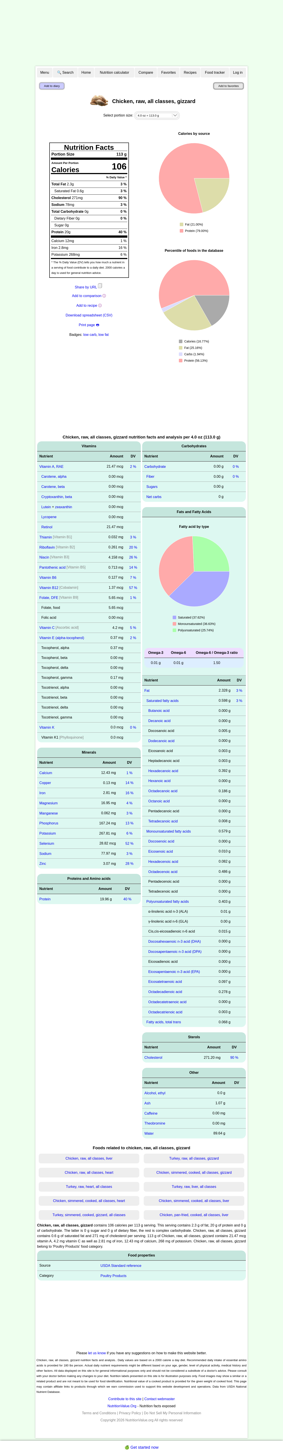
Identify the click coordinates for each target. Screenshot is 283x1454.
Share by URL (89, 287)
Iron (42, 793)
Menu (44, 72)
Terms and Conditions (99, 1413)
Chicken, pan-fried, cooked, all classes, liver (194, 1215)
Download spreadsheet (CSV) (89, 315)
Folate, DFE (48, 598)
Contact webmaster (159, 1399)
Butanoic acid (159, 711)
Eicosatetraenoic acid (165, 982)
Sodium (45, 853)
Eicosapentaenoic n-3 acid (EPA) (174, 971)
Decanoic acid (159, 721)
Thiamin (45, 537)
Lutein (46, 507)
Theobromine (154, 1123)
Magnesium (48, 803)
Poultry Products (113, 1275)
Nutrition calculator (114, 72)
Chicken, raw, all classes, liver (89, 1158)
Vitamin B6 (47, 577)
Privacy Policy (130, 1413)
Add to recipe (86, 305)
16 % (129, 793)
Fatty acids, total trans (163, 1022)
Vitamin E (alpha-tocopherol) (61, 638)
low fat (103, 335)
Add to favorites (228, 86)
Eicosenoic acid (160, 851)
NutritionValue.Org (121, 1406)
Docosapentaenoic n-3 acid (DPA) (175, 952)
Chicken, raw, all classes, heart (89, 1172)
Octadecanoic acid (163, 791)
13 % (129, 823)
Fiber (150, 476)
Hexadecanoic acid (163, 771)
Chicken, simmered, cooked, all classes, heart (89, 1201)
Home (86, 72)
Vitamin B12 (48, 587)
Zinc (42, 863)
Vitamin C (47, 628)
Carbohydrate (155, 466)
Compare (146, 72)
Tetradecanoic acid (163, 821)
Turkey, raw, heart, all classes (89, 1187)
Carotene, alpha (54, 476)
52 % (129, 843)
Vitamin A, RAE (51, 466)
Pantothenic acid (52, 567)
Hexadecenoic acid (163, 861)
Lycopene (49, 517)
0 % (133, 727)
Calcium (45, 773)
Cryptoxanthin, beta (56, 497)
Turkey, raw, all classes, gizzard (194, 1158)
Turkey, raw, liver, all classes (194, 1187)
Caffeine (150, 1113)
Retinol (46, 527)
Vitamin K (46, 727)
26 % (133, 557)
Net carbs (153, 497)
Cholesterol (153, 1057)
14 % (133, 567)
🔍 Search (65, 72)
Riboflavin (47, 547)
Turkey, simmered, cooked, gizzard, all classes (89, 1215)
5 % (133, 628)
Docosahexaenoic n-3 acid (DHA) (174, 941)
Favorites (168, 72)
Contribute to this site (124, 1399)
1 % (133, 598)
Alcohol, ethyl (154, 1093)
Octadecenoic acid (163, 871)
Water (149, 1133)
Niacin (44, 557)
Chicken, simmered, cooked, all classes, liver (194, 1201)
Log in (238, 72)
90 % (234, 1057)
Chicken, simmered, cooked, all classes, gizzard (194, 1172)
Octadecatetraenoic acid (167, 1002)
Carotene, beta (53, 487)
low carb (90, 335)
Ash (147, 1103)
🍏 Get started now (141, 1447)
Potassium (47, 833)
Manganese (48, 813)
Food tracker (215, 72)
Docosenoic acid (161, 841)
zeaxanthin (63, 507)
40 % (127, 899)
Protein (45, 899)
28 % (129, 863)
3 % (133, 537)
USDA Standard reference (121, 1266)
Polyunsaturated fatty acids (167, 901)
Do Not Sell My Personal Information (172, 1413)
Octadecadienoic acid (165, 992)
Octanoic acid (159, 801)
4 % (129, 803)
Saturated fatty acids (162, 700)
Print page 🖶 (89, 325)
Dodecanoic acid (161, 741)
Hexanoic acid (159, 781)
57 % (133, 587)
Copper (45, 783)
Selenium (46, 843)
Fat (146, 690)
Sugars (152, 487)
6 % (129, 833)
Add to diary (52, 86)
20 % (133, 547)
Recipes (190, 72)
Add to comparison (86, 296)
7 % (133, 577)
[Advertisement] (141, 33)
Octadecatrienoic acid (165, 1012)
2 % (133, 466)
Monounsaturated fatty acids (168, 831)
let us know (97, 1353)
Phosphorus (48, 823)
